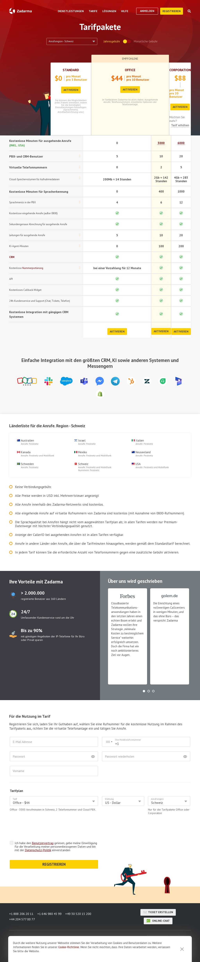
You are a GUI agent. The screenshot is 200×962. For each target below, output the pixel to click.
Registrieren (171, 11)
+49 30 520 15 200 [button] (78, 913)
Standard (71, 70)
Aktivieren (70, 90)
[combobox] (108, 741)
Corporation (180, 70)
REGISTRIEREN (54, 849)
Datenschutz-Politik (38, 835)
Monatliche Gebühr (146, 41)
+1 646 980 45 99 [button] (49, 913)
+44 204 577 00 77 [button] (22, 918)
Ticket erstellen (158, 911)
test (13, 595)
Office (130, 70)
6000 (181, 143)
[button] (144, 691)
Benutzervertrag (43, 828)
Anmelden (147, 11)
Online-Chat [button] (158, 920)
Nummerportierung (32, 268)
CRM (11, 257)
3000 (161, 143)
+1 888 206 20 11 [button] (21, 913)
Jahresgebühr (112, 41)
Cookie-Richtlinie (68, 947)
